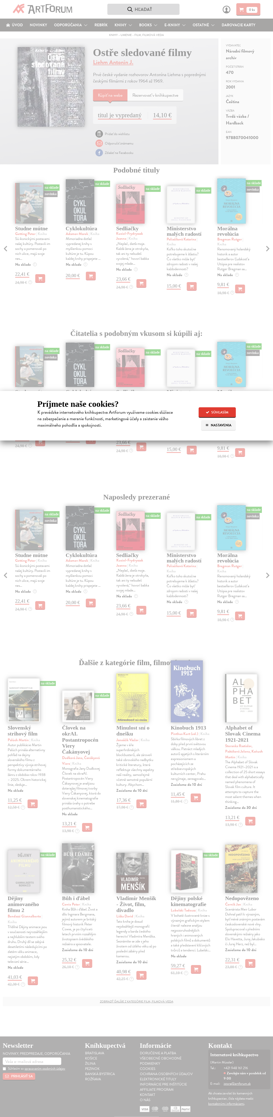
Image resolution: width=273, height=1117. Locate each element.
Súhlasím (217, 412)
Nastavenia (218, 425)
